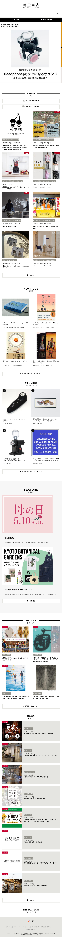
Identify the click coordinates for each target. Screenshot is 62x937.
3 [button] (34, 86)
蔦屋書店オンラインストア (31, 929)
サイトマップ (16, 926)
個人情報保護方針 (35, 926)
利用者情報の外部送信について (47, 926)
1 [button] (28, 86)
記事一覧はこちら (32, 706)
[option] (31, 52)
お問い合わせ (9, 926)
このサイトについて (25, 926)
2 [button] (31, 86)
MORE (32, 275)
